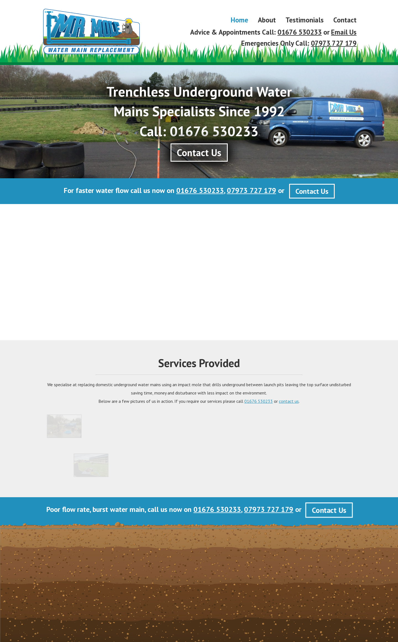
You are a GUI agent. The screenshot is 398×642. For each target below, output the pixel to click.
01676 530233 (299, 32)
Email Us (344, 32)
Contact (345, 20)
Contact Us (311, 191)
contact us (289, 401)
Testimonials (305, 20)
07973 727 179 (334, 43)
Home (239, 20)
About (267, 20)
